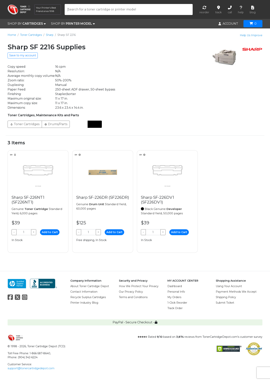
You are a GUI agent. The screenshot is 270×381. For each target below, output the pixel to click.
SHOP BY (27, 23)
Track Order (175, 308)
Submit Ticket (225, 302)
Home (12, 35)
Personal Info (176, 291)
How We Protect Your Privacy (139, 286)
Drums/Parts (55, 124)
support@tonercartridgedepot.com (31, 368)
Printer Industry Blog (84, 302)
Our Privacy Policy (131, 291)
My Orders (174, 297)
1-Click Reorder (177, 302)
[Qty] (23, 232)
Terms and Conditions (133, 297)
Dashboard (174, 286)
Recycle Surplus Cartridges (88, 297)
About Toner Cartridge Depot (89, 286)
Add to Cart (50, 232)
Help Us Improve (251, 35)
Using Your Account (229, 286)
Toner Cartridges (31, 35)
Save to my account (22, 55)
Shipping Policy (226, 297)
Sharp (49, 35)
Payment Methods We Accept (236, 291)
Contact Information (83, 291)
